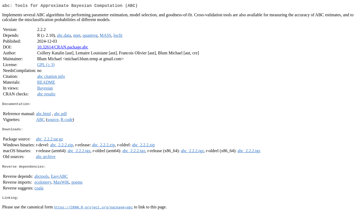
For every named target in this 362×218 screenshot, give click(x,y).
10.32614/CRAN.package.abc (62, 48)
